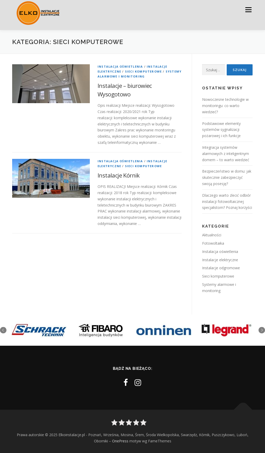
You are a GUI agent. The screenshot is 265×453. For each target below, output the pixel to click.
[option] (39, 330)
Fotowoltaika (213, 243)
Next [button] (262, 330)
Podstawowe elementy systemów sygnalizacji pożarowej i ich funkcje (221, 129)
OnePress (120, 440)
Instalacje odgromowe (221, 267)
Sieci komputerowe (143, 71)
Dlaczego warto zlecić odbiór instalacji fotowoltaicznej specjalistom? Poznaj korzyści (227, 201)
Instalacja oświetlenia (120, 66)
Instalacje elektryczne (220, 259)
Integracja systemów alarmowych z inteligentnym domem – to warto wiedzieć (225, 153)
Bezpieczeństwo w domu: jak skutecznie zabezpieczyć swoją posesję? (226, 177)
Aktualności (211, 234)
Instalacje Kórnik (119, 175)
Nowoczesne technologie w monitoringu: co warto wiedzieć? (225, 105)
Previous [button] (3, 330)
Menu (248, 9)
